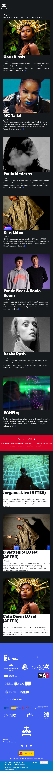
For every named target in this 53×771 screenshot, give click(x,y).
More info (13, 770)
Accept (34, 763)
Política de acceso (9, 742)
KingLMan (13, 232)
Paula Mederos (17, 174)
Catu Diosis (14, 57)
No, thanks (43, 763)
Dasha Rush (14, 354)
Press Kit (6, 739)
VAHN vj (11, 413)
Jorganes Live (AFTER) (24, 493)
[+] (25, 70)
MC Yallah (13, 115)
